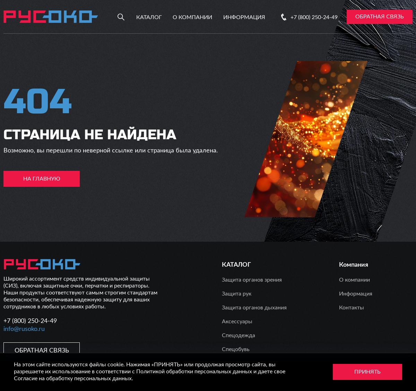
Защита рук (236, 294)
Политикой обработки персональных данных (194, 371)
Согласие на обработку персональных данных (73, 378)
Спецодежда (238, 335)
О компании (192, 17)
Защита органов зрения (252, 280)
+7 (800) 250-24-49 (314, 17)
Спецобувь (236, 349)
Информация (244, 17)
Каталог (149, 17)
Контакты (351, 307)
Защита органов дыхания (254, 307)
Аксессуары (237, 321)
